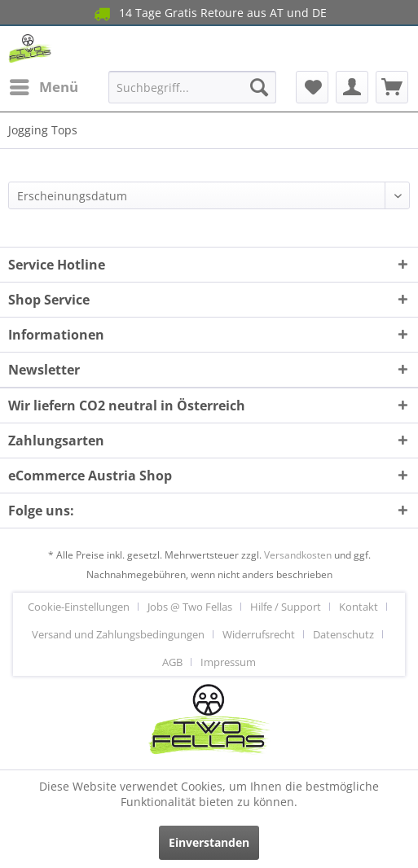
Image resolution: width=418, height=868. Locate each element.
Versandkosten (298, 555)
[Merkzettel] (312, 87)
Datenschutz (343, 634)
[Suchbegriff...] (191, 87)
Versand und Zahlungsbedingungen (118, 634)
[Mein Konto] (352, 87)
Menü (44, 85)
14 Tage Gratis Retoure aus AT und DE (209, 13)
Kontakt (358, 606)
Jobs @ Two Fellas (189, 606)
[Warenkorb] (392, 87)
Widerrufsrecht (258, 634)
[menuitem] (43, 87)
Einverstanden (209, 842)
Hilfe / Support (285, 606)
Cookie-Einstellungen (79, 606)
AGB (172, 662)
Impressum (228, 662)
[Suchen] (259, 87)
